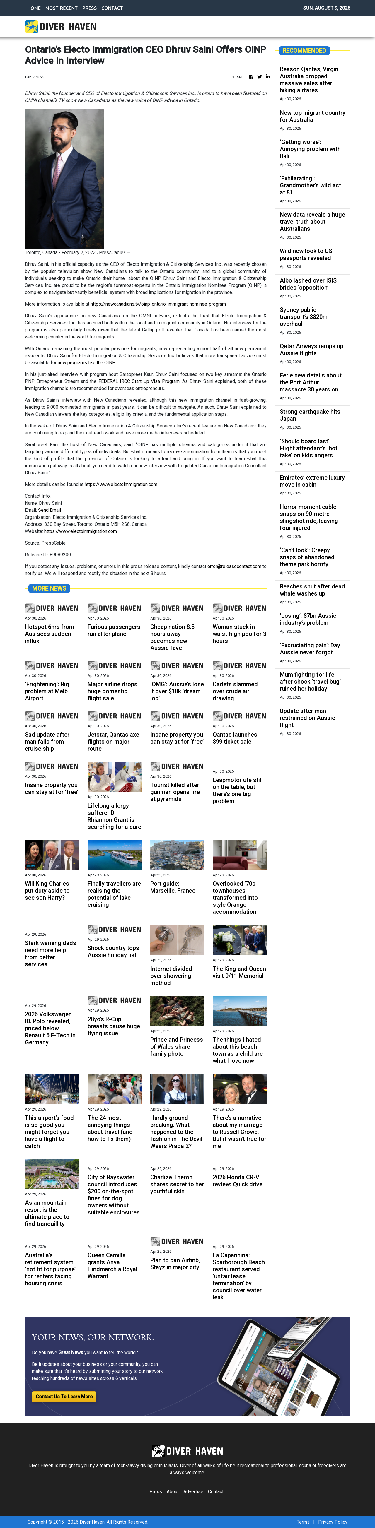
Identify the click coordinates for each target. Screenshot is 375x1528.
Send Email (49, 510)
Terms (303, 1522)
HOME (34, 8)
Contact (216, 1491)
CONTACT (112, 8)
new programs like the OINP (86, 362)
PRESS (89, 8)
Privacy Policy (332, 1522)
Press (155, 1491)
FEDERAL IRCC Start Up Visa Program (139, 381)
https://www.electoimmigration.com (121, 484)
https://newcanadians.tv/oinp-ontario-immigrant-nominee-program (158, 304)
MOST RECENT (61, 8)
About (173, 1491)
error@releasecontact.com (234, 566)
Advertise (193, 1491)
